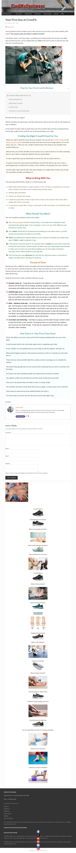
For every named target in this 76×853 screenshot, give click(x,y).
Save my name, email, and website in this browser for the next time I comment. (26, 473)
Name (7, 448)
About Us (6, 806)
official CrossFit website (14, 142)
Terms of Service (8, 818)
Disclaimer (6, 811)
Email (7, 455)
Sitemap (6, 815)
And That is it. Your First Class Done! (22, 111)
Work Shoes (38, 13)
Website (7, 463)
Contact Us (7, 808)
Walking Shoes (28, 13)
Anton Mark (10, 27)
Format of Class (14, 107)
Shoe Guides (19, 13)
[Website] (26, 416)
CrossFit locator (58, 140)
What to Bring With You (17, 99)
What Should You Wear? (18, 103)
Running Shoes (8, 13)
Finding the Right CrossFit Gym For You (23, 95)
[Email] (28, 416)
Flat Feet (56, 13)
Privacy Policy (7, 813)
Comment (8, 432)
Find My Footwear (38, 6)
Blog (63, 13)
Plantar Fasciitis (47, 13)
